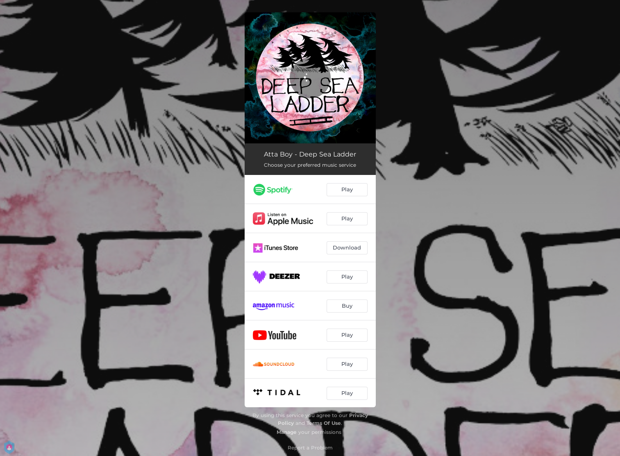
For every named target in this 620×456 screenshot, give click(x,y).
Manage (287, 432)
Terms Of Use (324, 423)
